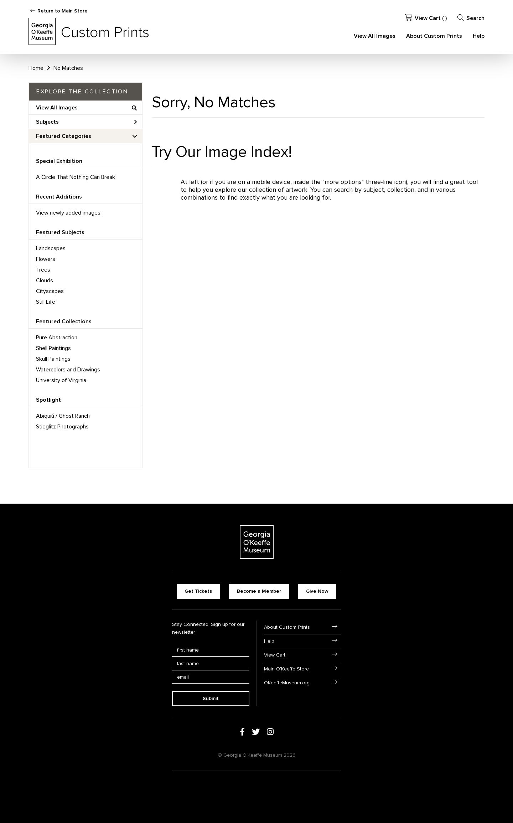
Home (35, 68)
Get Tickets (198, 591)
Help (478, 36)
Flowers (45, 259)
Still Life (45, 301)
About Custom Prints (434, 36)
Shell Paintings (53, 348)
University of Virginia (61, 380)
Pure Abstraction (56, 337)
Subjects (86, 121)
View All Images (374, 36)
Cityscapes (50, 291)
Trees (43, 269)
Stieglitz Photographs (62, 426)
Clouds (44, 280)
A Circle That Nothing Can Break (75, 177)
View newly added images (68, 212)
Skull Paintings (53, 358)
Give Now (317, 591)
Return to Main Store (62, 11)
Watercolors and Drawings (68, 369)
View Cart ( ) (426, 18)
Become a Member (259, 591)
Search (470, 18)
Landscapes (51, 248)
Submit (211, 698)
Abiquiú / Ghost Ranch (63, 416)
